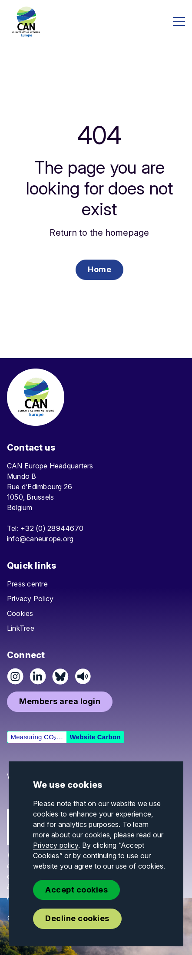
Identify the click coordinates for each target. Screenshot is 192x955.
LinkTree (20, 628)
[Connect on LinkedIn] (38, 676)
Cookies (20, 613)
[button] (99, 270)
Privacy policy (55, 845)
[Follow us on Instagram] (15, 676)
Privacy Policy (30, 598)
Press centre (27, 584)
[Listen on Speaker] (83, 676)
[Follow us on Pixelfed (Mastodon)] (60, 676)
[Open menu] (179, 21)
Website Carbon (95, 737)
